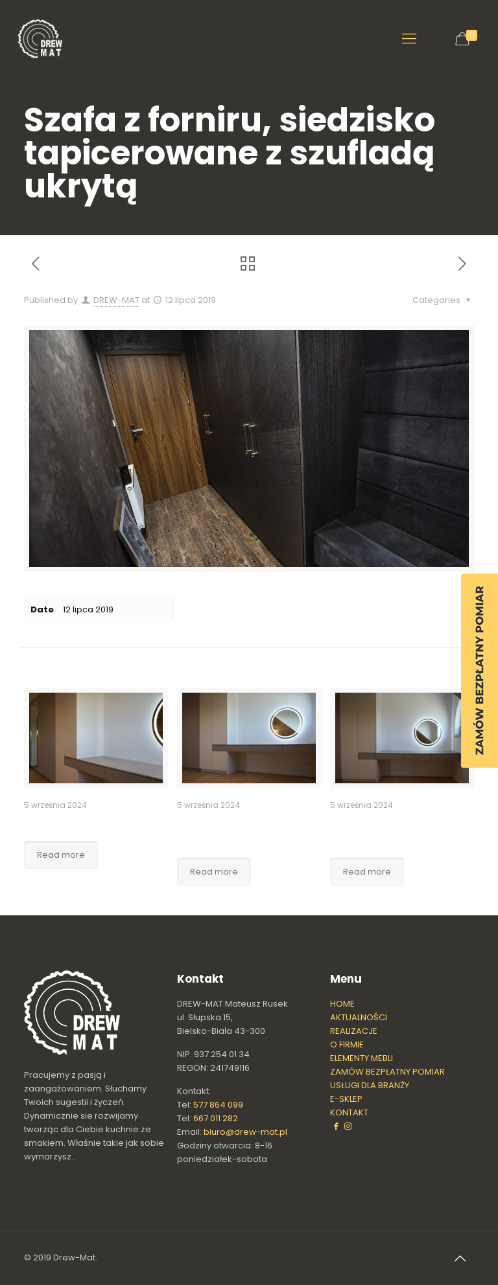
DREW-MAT (116, 300)
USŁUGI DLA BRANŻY (369, 1085)
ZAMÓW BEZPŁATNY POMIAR (387, 1072)
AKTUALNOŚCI (358, 1017)
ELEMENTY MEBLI (361, 1058)
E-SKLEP (346, 1099)
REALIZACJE (353, 1031)
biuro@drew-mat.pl (245, 1132)
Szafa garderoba (73, 823)
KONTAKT (349, 1112)
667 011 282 (215, 1118)
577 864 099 (218, 1105)
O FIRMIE (347, 1044)
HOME (342, 1004)
